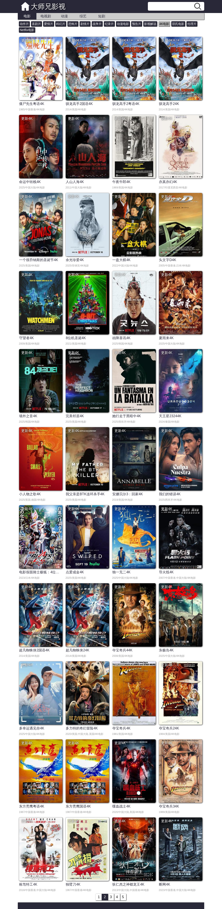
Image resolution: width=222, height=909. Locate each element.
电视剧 (46, 16)
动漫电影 (123, 24)
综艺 (83, 16)
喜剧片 (36, 24)
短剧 (101, 16)
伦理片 (191, 24)
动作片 (24, 24)
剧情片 (85, 24)
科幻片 (60, 24)
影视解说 (150, 24)
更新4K (27, 40)
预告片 (136, 24)
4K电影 (164, 24)
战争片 (97, 24)
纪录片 (109, 24)
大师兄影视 (48, 6)
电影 (27, 16)
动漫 (64, 16)
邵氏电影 (178, 24)
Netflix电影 (27, 30)
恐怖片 (72, 24)
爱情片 (48, 24)
